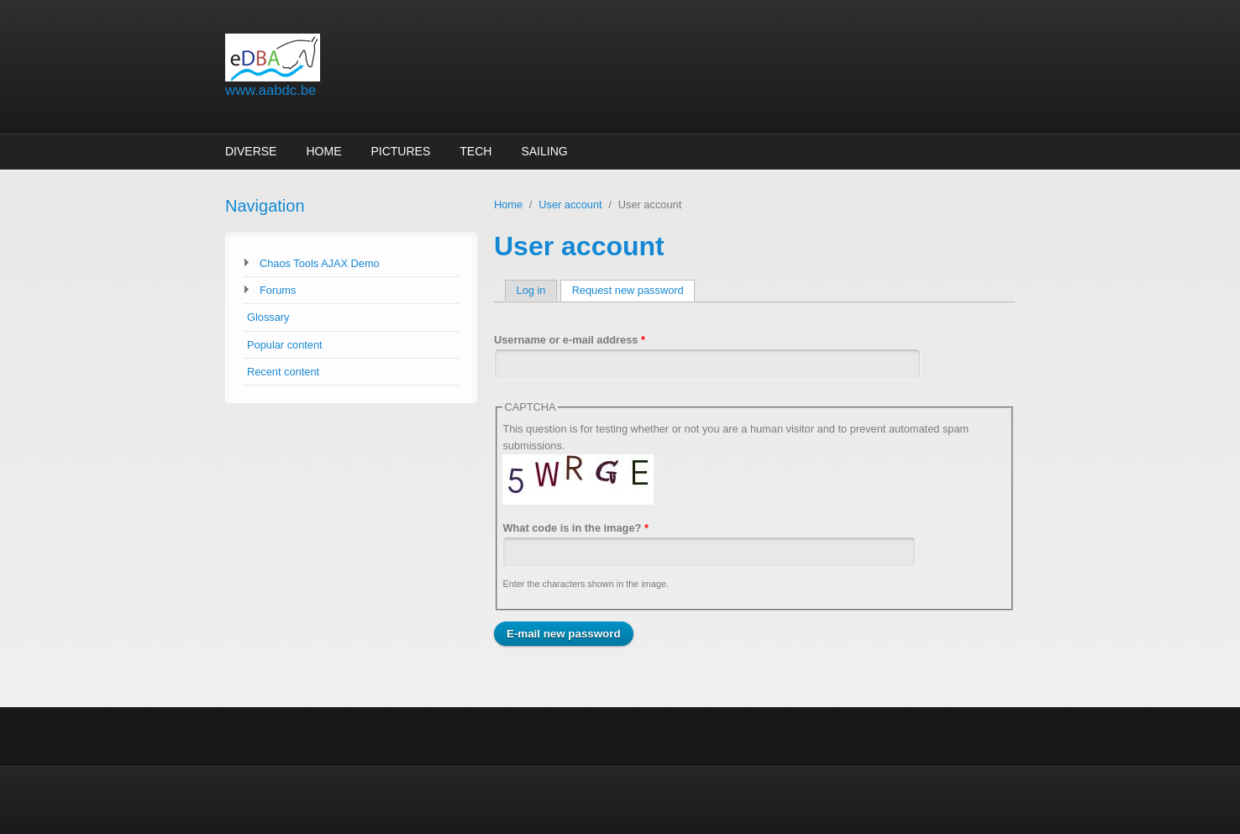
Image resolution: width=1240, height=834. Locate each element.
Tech (475, 151)
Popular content (285, 344)
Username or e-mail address (569, 339)
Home (323, 151)
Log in (531, 290)
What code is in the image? (575, 528)
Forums (278, 290)
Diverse (250, 151)
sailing (544, 151)
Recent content (283, 371)
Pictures (400, 151)
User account (570, 204)
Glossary (268, 317)
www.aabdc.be (270, 90)
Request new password (634, 290)
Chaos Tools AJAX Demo (320, 263)
